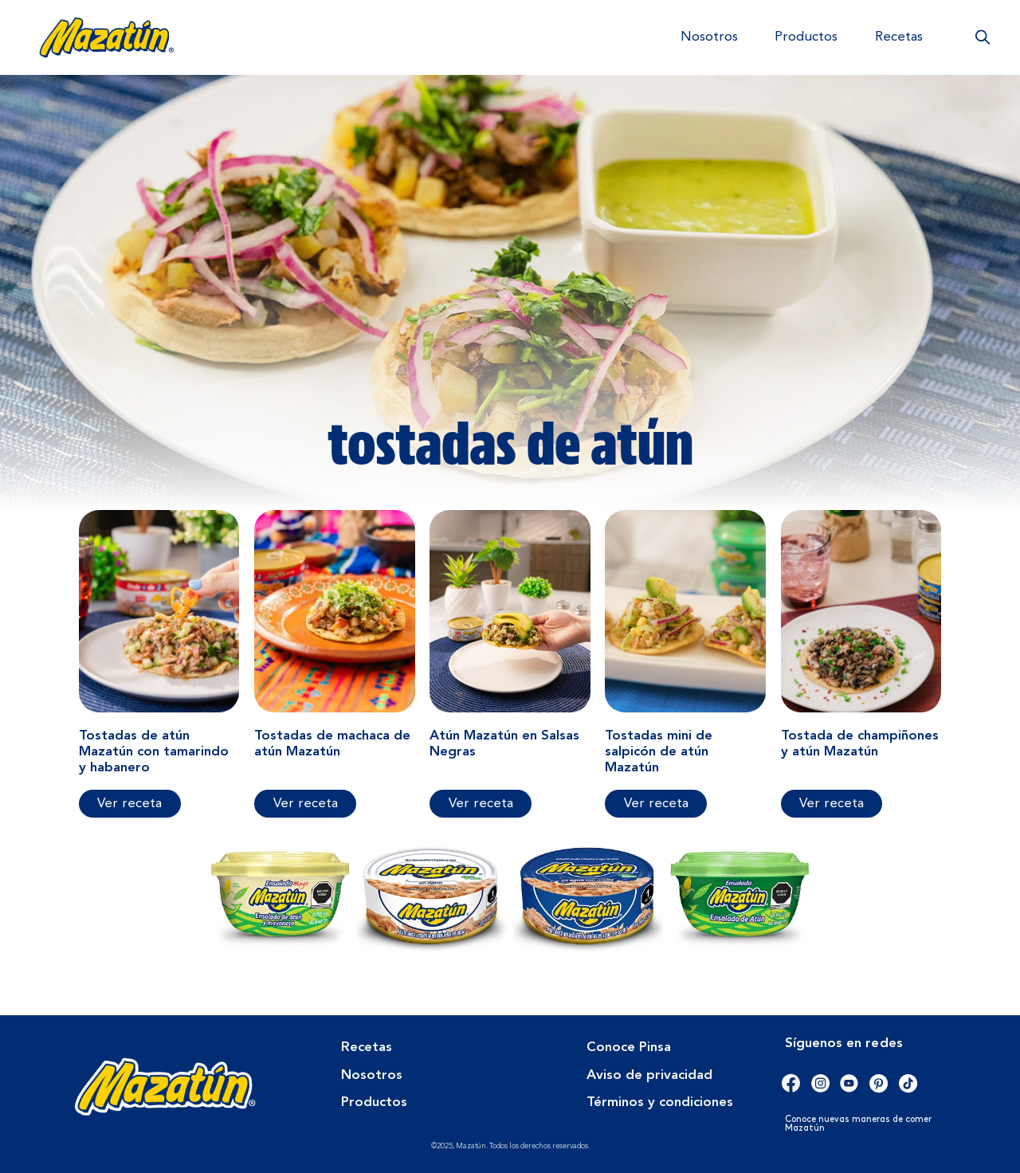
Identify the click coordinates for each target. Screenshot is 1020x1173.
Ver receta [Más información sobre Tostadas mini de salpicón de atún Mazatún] (656, 803)
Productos (806, 37)
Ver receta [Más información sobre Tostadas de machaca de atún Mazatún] (305, 803)
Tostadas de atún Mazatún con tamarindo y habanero (154, 752)
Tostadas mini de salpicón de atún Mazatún (658, 752)
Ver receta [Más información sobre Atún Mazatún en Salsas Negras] (481, 803)
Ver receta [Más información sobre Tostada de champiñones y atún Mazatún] (831, 803)
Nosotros (709, 37)
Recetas (899, 37)
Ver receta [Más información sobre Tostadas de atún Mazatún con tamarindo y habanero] (129, 803)
